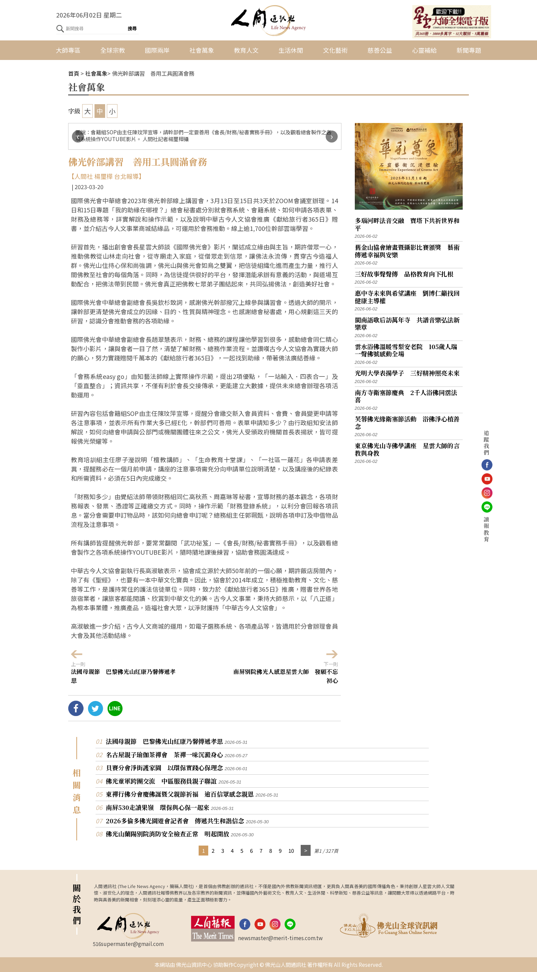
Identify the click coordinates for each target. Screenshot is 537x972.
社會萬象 (201, 50)
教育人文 (246, 50)
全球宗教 (112, 50)
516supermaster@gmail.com (128, 943)
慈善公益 (379, 50)
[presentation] (78, 137)
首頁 (73, 73)
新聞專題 (469, 50)
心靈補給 (424, 50)
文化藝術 (335, 50)
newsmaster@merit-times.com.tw (280, 938)
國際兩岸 (157, 50)
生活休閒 (290, 50)
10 (291, 850)
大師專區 (68, 50)
